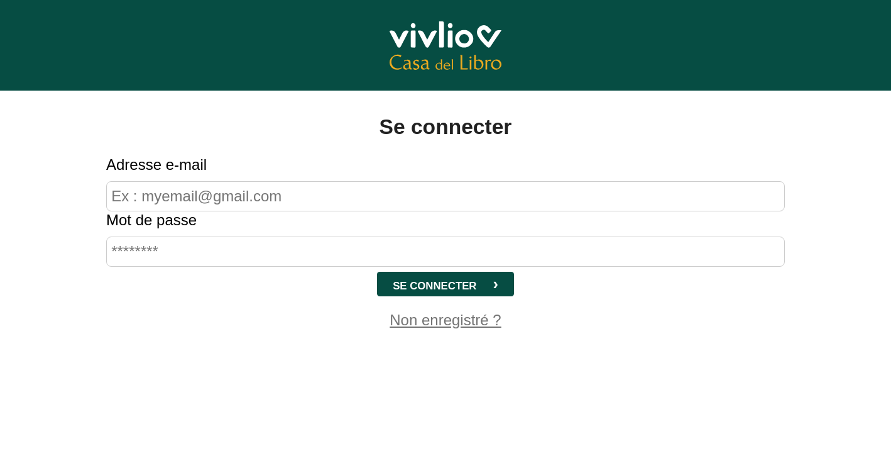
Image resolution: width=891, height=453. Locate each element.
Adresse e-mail (156, 164)
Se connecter (434, 286)
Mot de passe (151, 219)
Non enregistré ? (445, 319)
